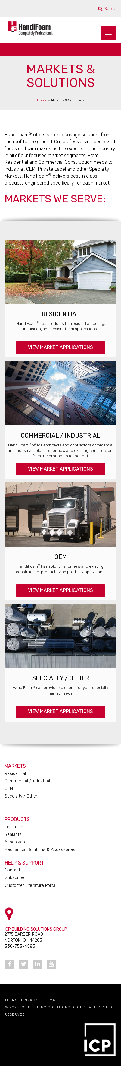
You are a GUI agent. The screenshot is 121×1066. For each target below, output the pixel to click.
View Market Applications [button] (60, 347)
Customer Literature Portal (30, 885)
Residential (61, 314)
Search (108, 8)
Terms (11, 1000)
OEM (60, 556)
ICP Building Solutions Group (52, 1007)
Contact (12, 870)
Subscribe (14, 877)
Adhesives (15, 842)
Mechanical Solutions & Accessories (40, 849)
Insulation (14, 827)
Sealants (13, 834)
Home (42, 100)
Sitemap (49, 1000)
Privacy (29, 1000)
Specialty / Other (60, 678)
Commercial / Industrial (60, 435)
